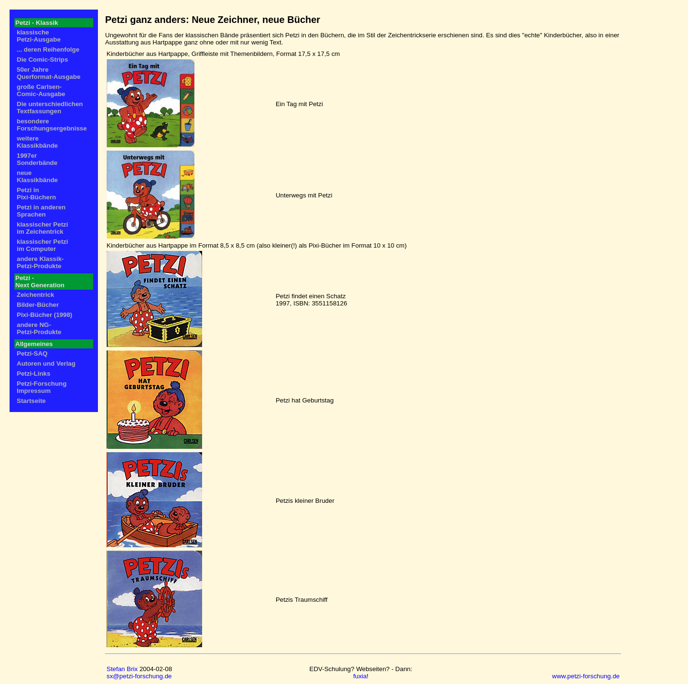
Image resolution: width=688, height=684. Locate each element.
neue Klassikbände (37, 176)
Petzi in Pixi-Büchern (36, 193)
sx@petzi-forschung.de (139, 676)
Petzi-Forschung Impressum (41, 387)
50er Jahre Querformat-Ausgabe (48, 73)
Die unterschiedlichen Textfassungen (50, 107)
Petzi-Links (33, 373)
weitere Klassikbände (37, 142)
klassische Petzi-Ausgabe (39, 36)
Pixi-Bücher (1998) (44, 314)
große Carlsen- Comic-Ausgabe (41, 90)
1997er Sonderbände (37, 159)
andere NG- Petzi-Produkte (39, 328)
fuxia (359, 676)
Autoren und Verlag (46, 363)
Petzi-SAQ (32, 353)
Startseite (31, 400)
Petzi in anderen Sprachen (41, 211)
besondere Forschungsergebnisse (52, 125)
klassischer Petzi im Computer (42, 245)
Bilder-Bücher (38, 304)
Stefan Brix (122, 669)
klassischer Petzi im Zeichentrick (42, 228)
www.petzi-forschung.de (586, 676)
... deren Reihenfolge (48, 49)
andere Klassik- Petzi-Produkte (40, 262)
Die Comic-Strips (42, 59)
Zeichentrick (35, 294)
